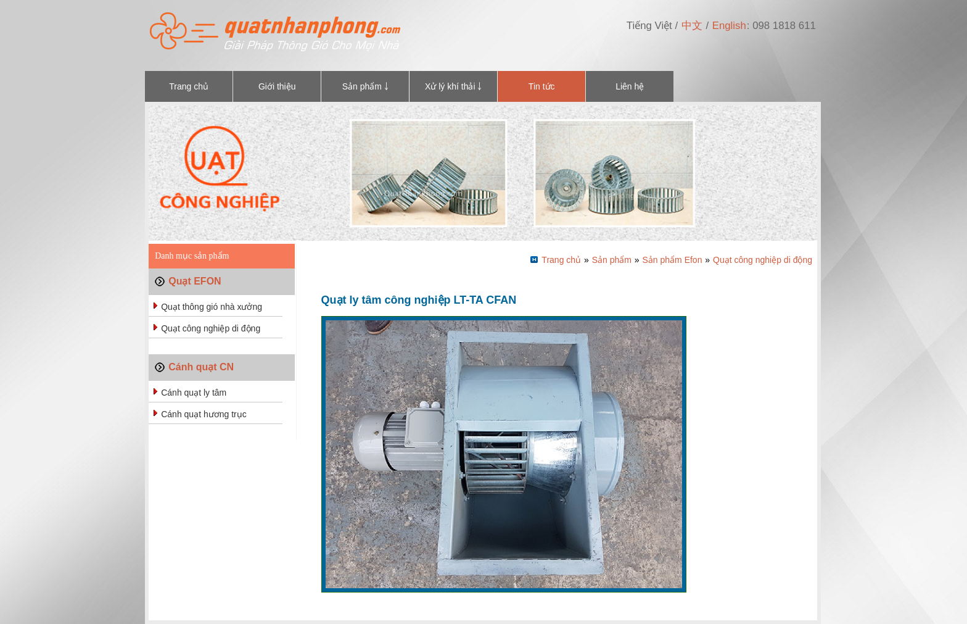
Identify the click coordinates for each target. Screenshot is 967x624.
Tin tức (542, 86)
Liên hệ (629, 86)
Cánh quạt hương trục (204, 414)
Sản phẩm (612, 260)
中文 (691, 25)
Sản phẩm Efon (672, 260)
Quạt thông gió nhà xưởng (211, 307)
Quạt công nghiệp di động (210, 328)
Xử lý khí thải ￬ (453, 86)
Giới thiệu (277, 86)
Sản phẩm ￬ (365, 86)
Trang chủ (188, 86)
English (729, 25)
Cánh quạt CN (201, 367)
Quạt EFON (194, 281)
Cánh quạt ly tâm (193, 392)
